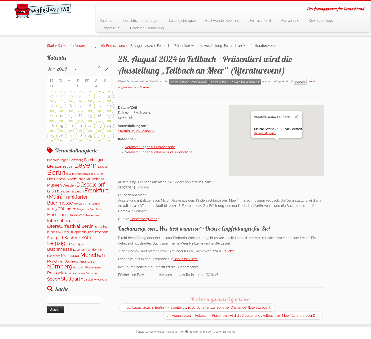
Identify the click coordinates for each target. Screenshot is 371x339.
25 (52, 136)
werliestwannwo (155, 331)
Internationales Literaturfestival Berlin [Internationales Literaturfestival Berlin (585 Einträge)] (70, 223)
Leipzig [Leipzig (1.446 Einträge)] (56, 243)
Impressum (112, 28)
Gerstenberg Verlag (144, 219)
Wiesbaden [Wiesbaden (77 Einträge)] (100, 279)
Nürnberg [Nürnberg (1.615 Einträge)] (59, 266)
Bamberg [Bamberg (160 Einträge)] (76, 160)
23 (100, 126)
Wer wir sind (290, 20)
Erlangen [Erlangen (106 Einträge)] (63, 191)
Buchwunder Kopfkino (222, 20)
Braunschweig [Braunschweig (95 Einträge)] (84, 173)
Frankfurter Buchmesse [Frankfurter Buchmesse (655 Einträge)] (67, 199)
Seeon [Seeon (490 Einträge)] (53, 278)
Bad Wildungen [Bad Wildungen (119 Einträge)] (57, 160)
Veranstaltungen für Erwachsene (100, 46)
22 (90, 126)
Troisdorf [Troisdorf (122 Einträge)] (87, 279)
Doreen (144, 87)
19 (61, 126)
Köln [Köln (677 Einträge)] (86, 237)
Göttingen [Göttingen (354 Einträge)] (66, 208)
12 (61, 116)
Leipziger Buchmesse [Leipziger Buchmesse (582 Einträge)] (66, 246)
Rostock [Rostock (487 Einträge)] (55, 272)
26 (61, 136)
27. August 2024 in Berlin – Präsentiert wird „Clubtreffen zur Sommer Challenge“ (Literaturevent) (197, 307)
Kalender (107, 20)
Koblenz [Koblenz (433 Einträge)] (72, 237)
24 (109, 126)
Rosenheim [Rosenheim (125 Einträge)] (93, 267)
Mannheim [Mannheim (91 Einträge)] (53, 256)
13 (70, 116)
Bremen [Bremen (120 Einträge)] (99, 173)
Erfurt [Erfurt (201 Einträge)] (51, 191)
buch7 (229, 251)
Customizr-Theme (224, 331)
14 (80, 115)
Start (50, 46)
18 (52, 126)
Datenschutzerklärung (147, 28)
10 (109, 106)
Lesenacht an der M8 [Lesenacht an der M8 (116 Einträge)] (87, 249)
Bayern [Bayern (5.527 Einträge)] (85, 165)
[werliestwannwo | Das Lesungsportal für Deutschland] (43, 11)
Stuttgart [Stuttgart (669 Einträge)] (70, 279)
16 (100, 116)
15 (90, 116)
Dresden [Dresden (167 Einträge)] (69, 185)
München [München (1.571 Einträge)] (92, 255)
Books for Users (185, 259)
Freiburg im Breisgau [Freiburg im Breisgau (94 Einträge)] (87, 203)
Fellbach (300, 81)
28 (61, 96)
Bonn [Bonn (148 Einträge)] (70, 173)
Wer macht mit (260, 20)
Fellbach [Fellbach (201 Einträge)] (77, 191)
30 (80, 96)
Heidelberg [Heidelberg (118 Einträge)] (92, 215)
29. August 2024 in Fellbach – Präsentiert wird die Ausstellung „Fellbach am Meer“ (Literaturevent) (243, 315)
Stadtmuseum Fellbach (136, 131)
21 (80, 126)
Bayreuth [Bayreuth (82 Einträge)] (102, 166)
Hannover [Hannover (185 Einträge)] (76, 215)
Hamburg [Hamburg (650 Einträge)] (57, 215)
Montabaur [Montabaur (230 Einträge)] (70, 256)
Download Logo (321, 20)
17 (109, 116)
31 (109, 136)
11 (51, 116)
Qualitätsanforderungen (141, 20)
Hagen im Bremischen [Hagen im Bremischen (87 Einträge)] (90, 209)
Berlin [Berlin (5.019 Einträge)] (56, 172)
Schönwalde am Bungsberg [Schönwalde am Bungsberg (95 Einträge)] (81, 273)
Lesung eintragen (182, 20)
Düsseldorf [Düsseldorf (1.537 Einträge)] (90, 184)
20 (71, 126)
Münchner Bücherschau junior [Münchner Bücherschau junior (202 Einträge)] (71, 261)
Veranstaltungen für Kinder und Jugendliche (235, 81)
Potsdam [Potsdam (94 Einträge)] (78, 267)
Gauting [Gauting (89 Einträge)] (52, 209)
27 (52, 96)
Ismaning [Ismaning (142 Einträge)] (101, 226)
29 (71, 96)
